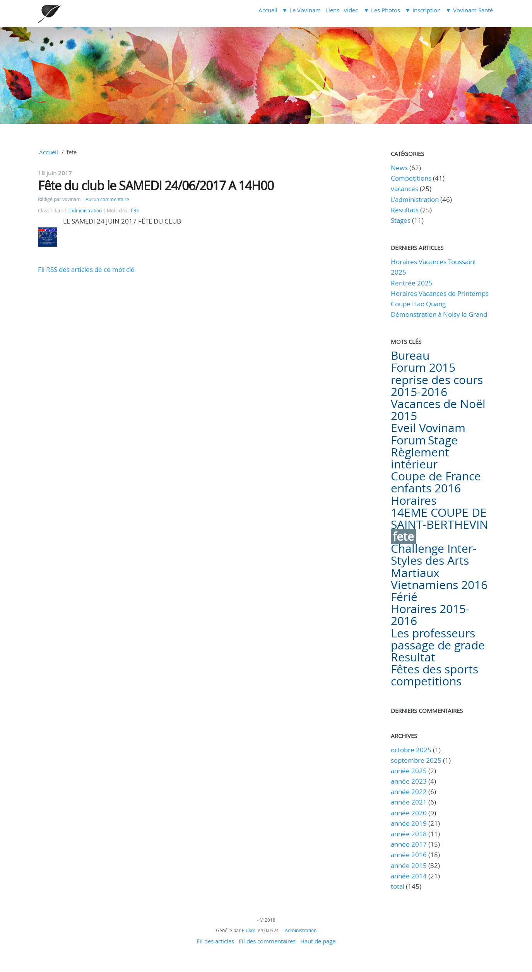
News (399, 167)
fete (135, 211)
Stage (443, 440)
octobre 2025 (411, 749)
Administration (300, 930)
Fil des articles (215, 941)
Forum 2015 (423, 367)
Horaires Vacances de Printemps (440, 293)
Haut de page (317, 941)
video (351, 10)
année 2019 (409, 823)
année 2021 (409, 802)
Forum (408, 440)
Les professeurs (433, 633)
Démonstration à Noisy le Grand (439, 314)
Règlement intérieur (420, 458)
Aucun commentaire (107, 199)
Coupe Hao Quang (418, 303)
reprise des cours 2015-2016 (437, 386)
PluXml (249, 930)
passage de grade (438, 645)
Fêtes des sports (434, 669)
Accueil (267, 10)
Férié (404, 597)
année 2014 (409, 875)
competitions (426, 681)
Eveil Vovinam (428, 428)
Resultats (405, 209)
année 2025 (409, 770)
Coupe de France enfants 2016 (436, 482)
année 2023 (409, 781)
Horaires (413, 500)
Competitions (411, 178)
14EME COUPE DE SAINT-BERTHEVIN (439, 518)
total (398, 886)
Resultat (413, 657)
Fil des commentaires (267, 941)
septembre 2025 (416, 760)
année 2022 (409, 791)
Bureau (410, 355)
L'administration (84, 211)
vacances (404, 188)
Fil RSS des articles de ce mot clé (86, 269)
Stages (401, 220)
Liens (332, 10)
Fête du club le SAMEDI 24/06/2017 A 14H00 (156, 185)
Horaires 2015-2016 (430, 615)
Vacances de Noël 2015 (438, 410)
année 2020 (409, 812)
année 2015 (409, 865)
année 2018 (409, 833)
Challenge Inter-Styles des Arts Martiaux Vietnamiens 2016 (439, 567)
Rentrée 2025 (412, 282)
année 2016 (409, 854)
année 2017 (409, 844)
